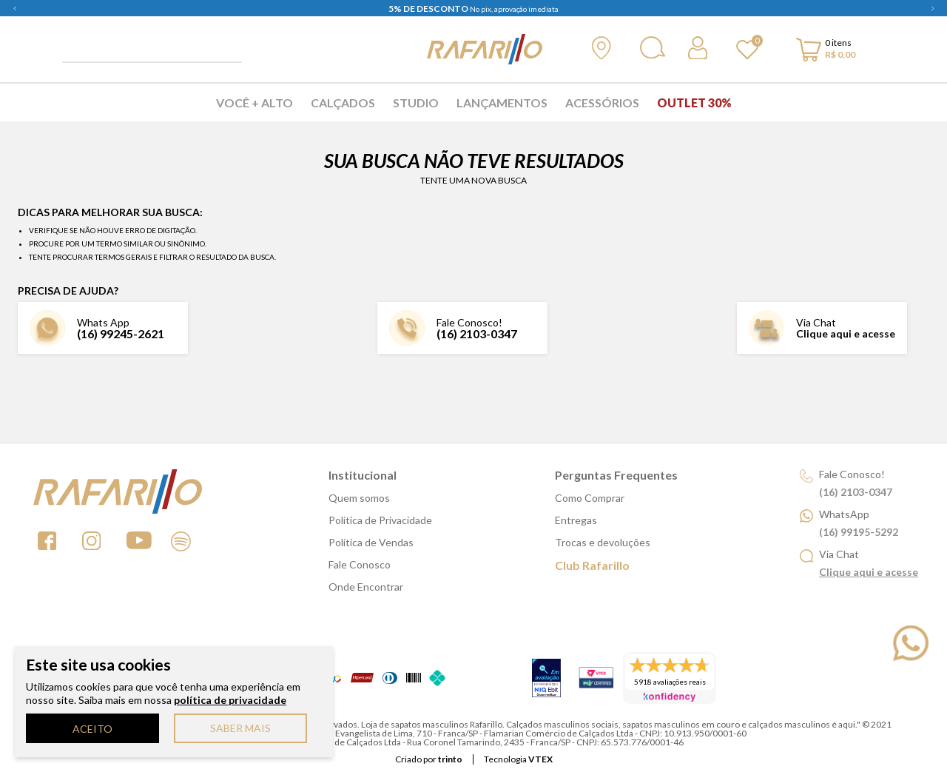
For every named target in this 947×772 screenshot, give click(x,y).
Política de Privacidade (380, 520)
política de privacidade (230, 700)
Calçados (343, 102)
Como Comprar (589, 497)
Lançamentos (501, 102)
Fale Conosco (359, 564)
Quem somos (359, 497)
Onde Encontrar (365, 586)
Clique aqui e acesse (845, 333)
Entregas (576, 520)
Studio (416, 102)
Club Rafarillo (592, 565)
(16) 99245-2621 (120, 333)
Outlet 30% (694, 102)
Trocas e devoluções (602, 542)
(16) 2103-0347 (477, 333)
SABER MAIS (240, 728)
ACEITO (92, 728)
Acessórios (602, 102)
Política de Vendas (371, 542)
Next (932, 8)
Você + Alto (254, 102)
